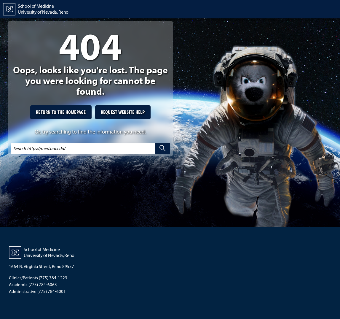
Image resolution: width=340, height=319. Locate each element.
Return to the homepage (61, 112)
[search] (162, 148)
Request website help (123, 112)
